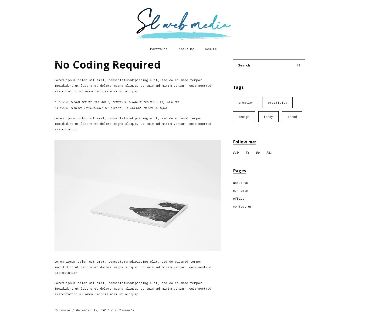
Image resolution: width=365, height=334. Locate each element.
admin (66, 310)
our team (241, 190)
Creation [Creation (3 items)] (246, 102)
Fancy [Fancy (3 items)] (268, 117)
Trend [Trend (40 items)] (292, 117)
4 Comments (124, 310)
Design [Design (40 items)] (244, 117)
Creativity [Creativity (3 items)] (277, 102)
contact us (242, 206)
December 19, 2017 (93, 310)
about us (240, 183)
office (239, 198)
